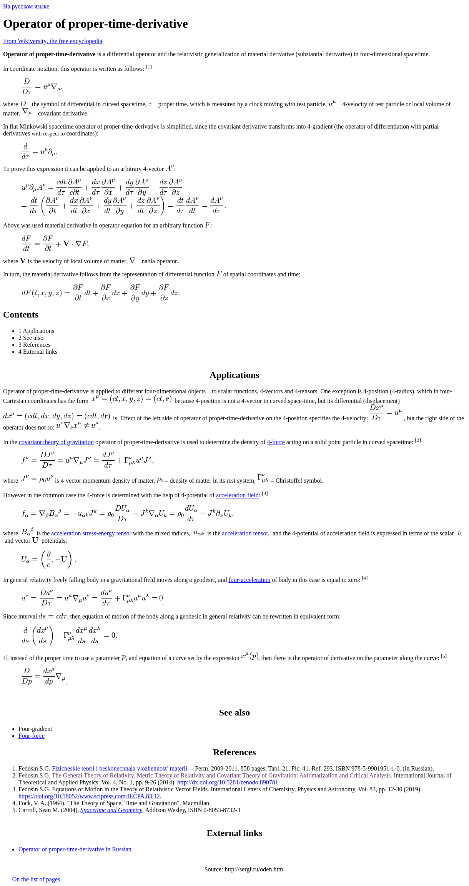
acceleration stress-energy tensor (91, 533)
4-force (276, 442)
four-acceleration (249, 580)
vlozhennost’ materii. (120, 768)
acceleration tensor (245, 533)
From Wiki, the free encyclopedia (52, 41)
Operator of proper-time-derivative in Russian (74, 849)
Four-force (31, 735)
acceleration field (237, 495)
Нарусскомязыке (26, 6)
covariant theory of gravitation (56, 442)
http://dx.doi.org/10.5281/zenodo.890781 (227, 782)
